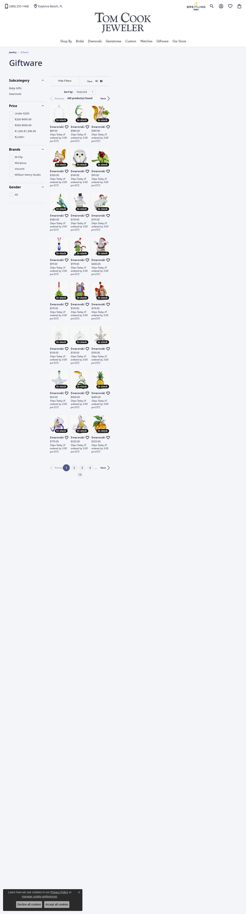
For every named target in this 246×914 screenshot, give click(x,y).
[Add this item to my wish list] (109, 169)
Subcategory (19, 80)
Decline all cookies (29, 904)
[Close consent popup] (79, 892)
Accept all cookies (56, 904)
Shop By (66, 41)
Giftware (162, 41)
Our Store (179, 41)
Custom (130, 41)
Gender (15, 187)
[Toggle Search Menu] (211, 6)
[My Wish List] (230, 6)
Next (230, 98)
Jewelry (13, 52)
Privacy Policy (59, 892)
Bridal (80, 41)
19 (160, 754)
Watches (146, 41)
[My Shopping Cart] (239, 6)
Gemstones (113, 41)
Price (13, 105)
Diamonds (95, 41)
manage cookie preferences (39, 896)
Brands (15, 149)
